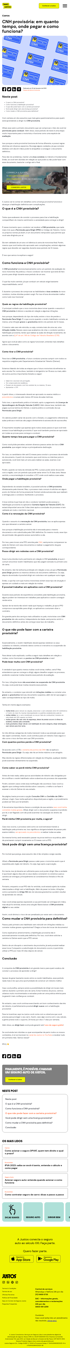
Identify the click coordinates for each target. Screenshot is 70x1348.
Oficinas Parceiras (8, 1295)
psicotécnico (7, 397)
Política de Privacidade (10, 1298)
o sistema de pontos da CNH (33, 750)
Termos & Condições (9, 1288)
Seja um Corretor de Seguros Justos (14, 1301)
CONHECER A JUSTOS (18, 187)
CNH (40, 542)
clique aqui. (52, 1320)
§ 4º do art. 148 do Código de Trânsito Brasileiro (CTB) (36, 335)
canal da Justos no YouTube (40, 1035)
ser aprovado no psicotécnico (27, 832)
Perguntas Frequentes (9, 1304)
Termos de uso (7, 1291)
